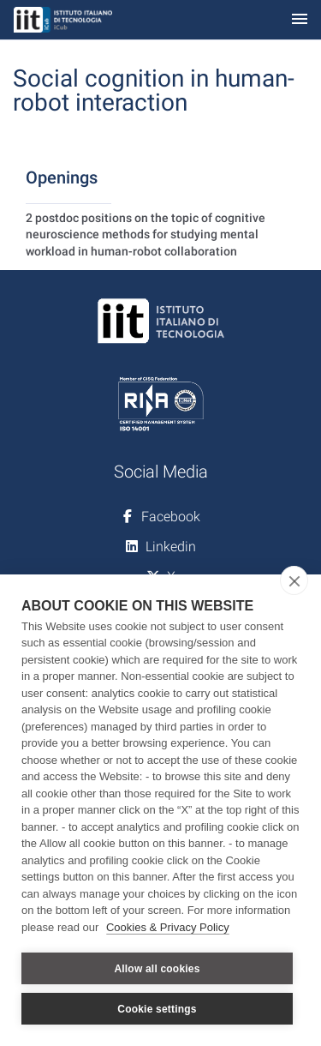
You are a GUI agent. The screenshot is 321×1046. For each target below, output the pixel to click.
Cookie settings (156, 1009)
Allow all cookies (156, 969)
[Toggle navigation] (299, 20)
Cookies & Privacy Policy (167, 927)
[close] (294, 580)
